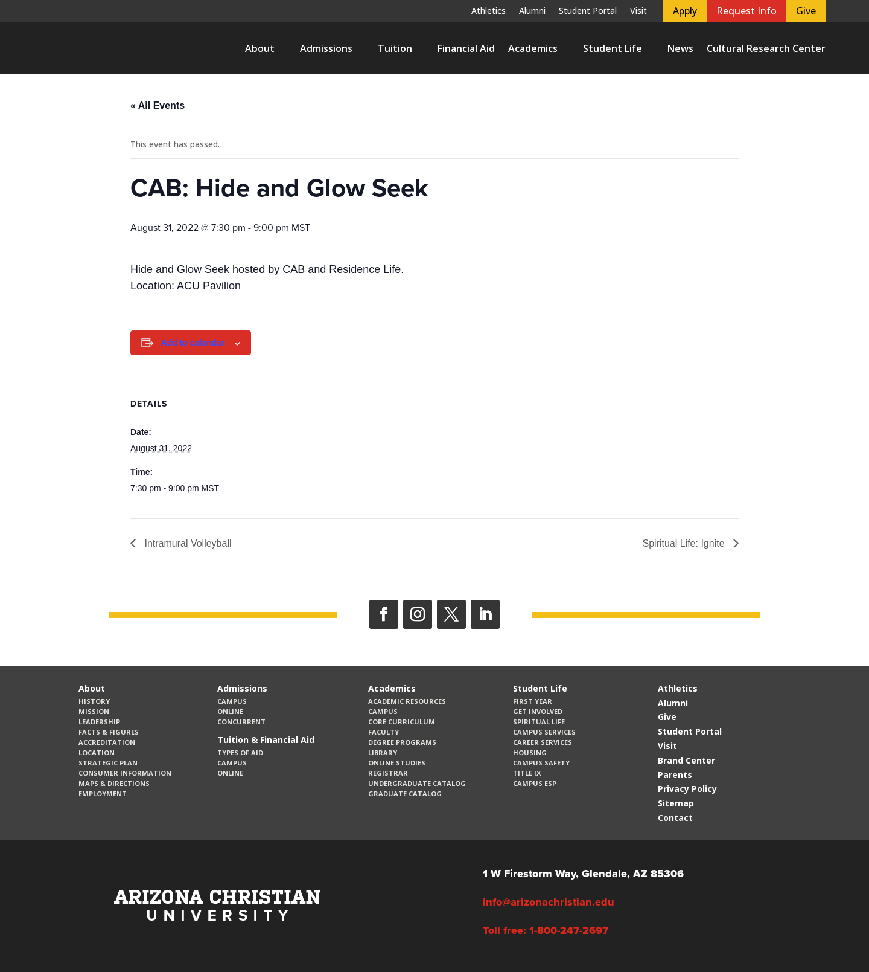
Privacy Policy (687, 788)
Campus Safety (541, 762)
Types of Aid (240, 752)
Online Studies (396, 762)
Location (96, 752)
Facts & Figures (108, 731)
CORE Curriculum (401, 721)
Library (382, 752)
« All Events (157, 105)
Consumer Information (124, 772)
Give (806, 11)
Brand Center (686, 760)
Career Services (542, 742)
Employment (102, 793)
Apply (685, 11)
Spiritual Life (539, 721)
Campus (232, 701)
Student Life (612, 48)
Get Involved (537, 711)
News (680, 48)
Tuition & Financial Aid (265, 739)
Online (230, 711)
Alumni (532, 11)
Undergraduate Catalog (417, 783)
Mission (93, 711)
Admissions (326, 48)
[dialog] (833, 936)
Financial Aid (466, 48)
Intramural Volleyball (187, 543)
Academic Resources (407, 701)
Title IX (527, 772)
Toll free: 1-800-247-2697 (545, 930)
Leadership (99, 721)
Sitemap (676, 803)
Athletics (488, 11)
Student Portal (588, 11)
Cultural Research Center (766, 48)
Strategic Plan (108, 762)
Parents (675, 774)
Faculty (383, 731)
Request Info (746, 11)
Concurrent (241, 721)
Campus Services (544, 731)
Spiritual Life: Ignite (684, 543)
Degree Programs (402, 742)
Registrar (388, 772)
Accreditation (106, 742)
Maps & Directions (114, 783)
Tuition (395, 48)
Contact (675, 817)
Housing (530, 752)
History (94, 701)
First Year (532, 701)
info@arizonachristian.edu (548, 902)
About (260, 48)
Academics (533, 48)
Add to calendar (193, 342)
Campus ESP (534, 783)
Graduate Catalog (405, 793)
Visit (638, 11)
